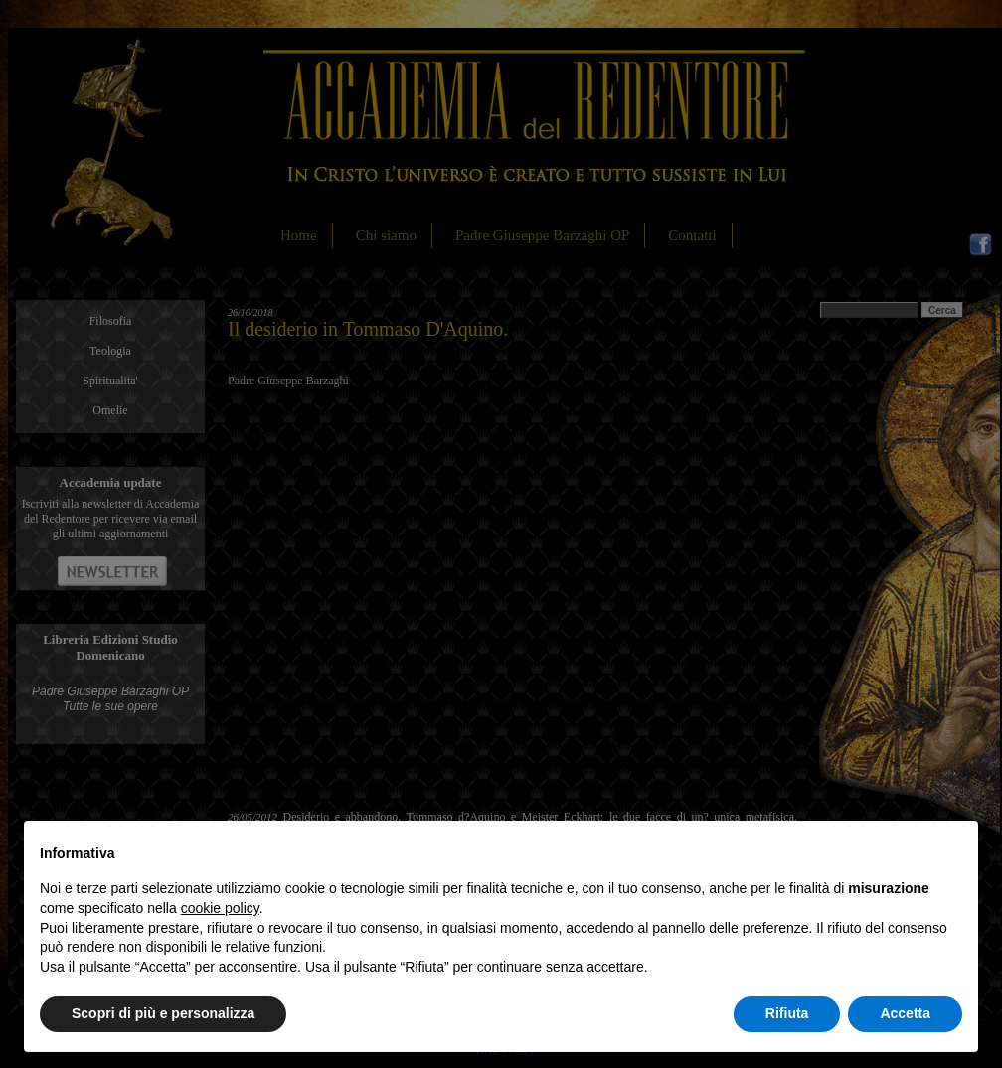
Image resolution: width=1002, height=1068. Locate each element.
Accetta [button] (905, 1013)
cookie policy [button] (220, 908)
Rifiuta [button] (787, 1013)
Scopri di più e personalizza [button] (163, 1013)
